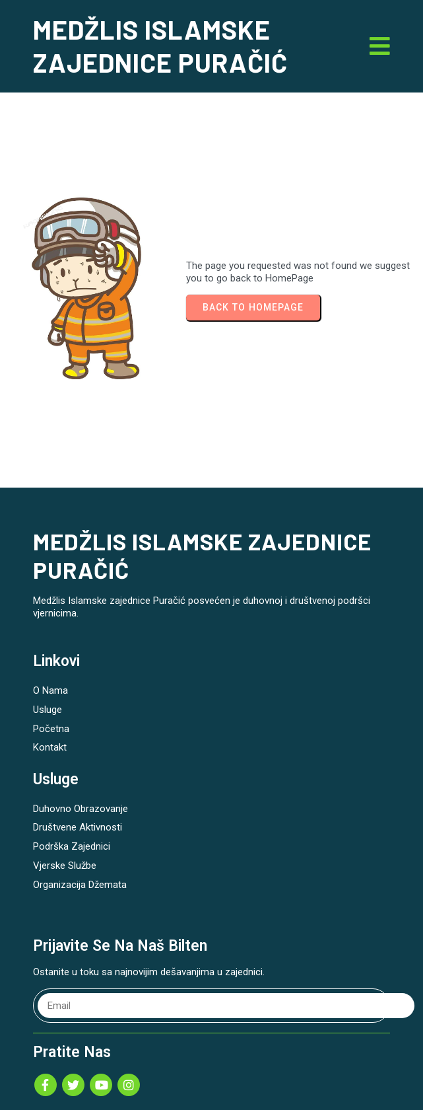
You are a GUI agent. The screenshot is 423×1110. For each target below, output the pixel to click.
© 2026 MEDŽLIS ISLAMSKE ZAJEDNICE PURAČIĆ (212, 1084)
